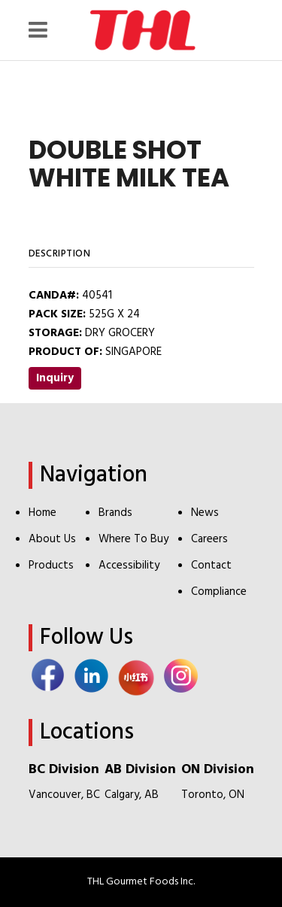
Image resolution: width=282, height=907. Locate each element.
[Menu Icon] (42, 30)
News (205, 513)
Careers (209, 539)
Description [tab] (60, 254)
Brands (115, 513)
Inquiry (55, 378)
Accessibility (129, 566)
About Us (52, 539)
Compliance (219, 592)
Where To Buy (133, 539)
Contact (211, 566)
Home (42, 513)
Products (51, 566)
